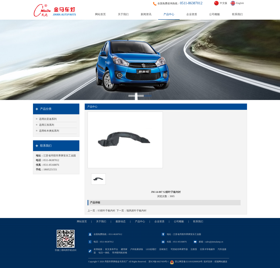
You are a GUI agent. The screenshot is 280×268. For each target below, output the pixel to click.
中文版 (223, 3)
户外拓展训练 (136, 249)
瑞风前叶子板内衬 (136, 210)
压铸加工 (163, 249)
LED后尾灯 (151, 249)
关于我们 (123, 14)
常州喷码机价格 (119, 252)
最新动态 (121, 221)
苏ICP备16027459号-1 (159, 261)
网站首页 (100, 14)
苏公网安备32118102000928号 (189, 261)
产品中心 (169, 14)
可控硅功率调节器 (179, 249)
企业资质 (191, 14)
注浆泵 (194, 249)
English (240, 3)
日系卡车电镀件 (207, 249)
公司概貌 (214, 14)
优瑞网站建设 (220, 261)
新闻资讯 (146, 14)
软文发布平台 (111, 249)
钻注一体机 (104, 252)
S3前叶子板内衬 (106, 210)
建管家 (124, 249)
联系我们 (237, 14)
